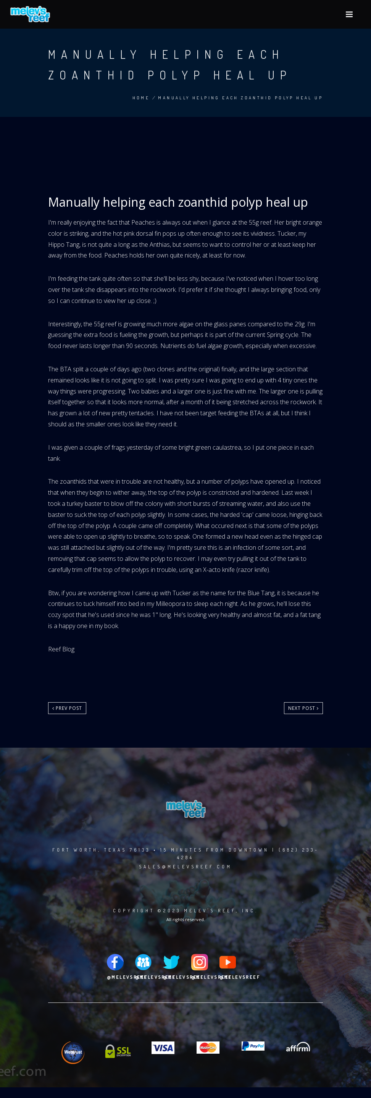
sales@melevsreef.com (185, 867)
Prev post (67, 708)
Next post (303, 708)
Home (141, 97)
